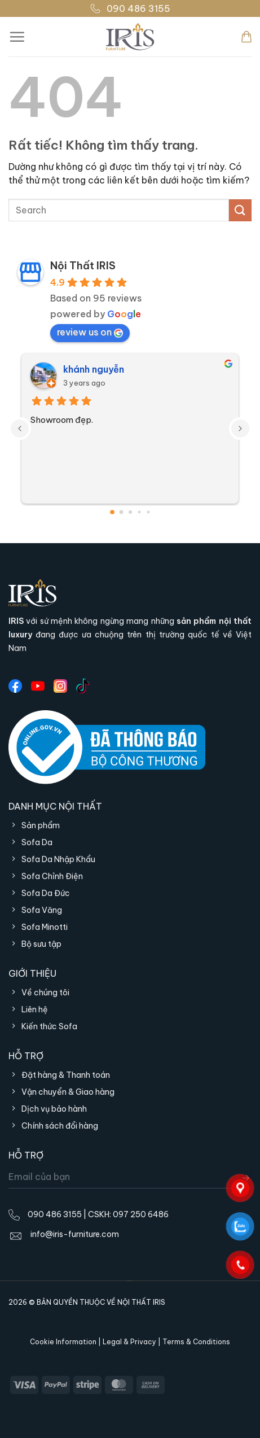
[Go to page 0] (112, 512)
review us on (90, 332)
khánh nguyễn (93, 369)
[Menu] (16, 37)
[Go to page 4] (148, 512)
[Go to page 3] (139, 512)
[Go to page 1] (121, 512)
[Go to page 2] (130, 512)
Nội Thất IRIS (83, 265)
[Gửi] (240, 210)
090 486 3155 (130, 8)
